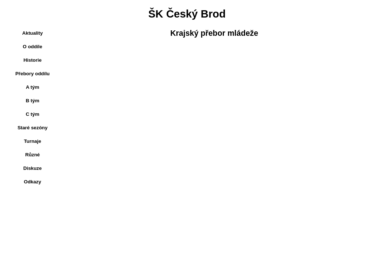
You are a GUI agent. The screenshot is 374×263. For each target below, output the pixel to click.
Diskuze (32, 168)
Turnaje (32, 141)
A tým (32, 87)
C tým (32, 114)
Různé (32, 154)
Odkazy (32, 181)
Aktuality (32, 33)
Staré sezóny (32, 127)
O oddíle (32, 46)
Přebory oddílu (32, 73)
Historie (32, 60)
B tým (32, 100)
